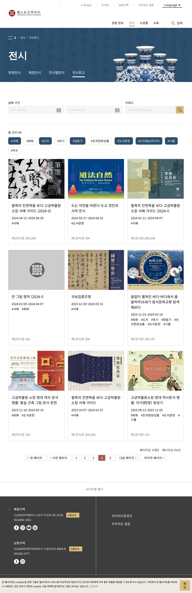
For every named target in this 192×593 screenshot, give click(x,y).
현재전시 (14, 72)
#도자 (45, 141)
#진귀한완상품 (100, 141)
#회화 (30, 141)
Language (170, 5)
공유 (153, 91)
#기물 (171, 141)
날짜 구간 (14, 103)
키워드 (129, 103)
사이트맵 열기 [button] (94, 490)
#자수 (14, 151)
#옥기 (60, 141)
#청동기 (78, 141)
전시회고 (34, 38)
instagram (22, 528)
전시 (22, 38)
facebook (16, 528)
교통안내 (72, 516)
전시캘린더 (56, 72)
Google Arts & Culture (35, 528)
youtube (28, 528)
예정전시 (35, 72)
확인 (184, 585)
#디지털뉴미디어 (149, 141)
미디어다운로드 (122, 517)
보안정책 (93, 586)
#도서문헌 (123, 141)
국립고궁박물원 (24, 13)
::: (60, 5)
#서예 (14, 141)
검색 (180, 110)
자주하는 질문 (121, 525)
